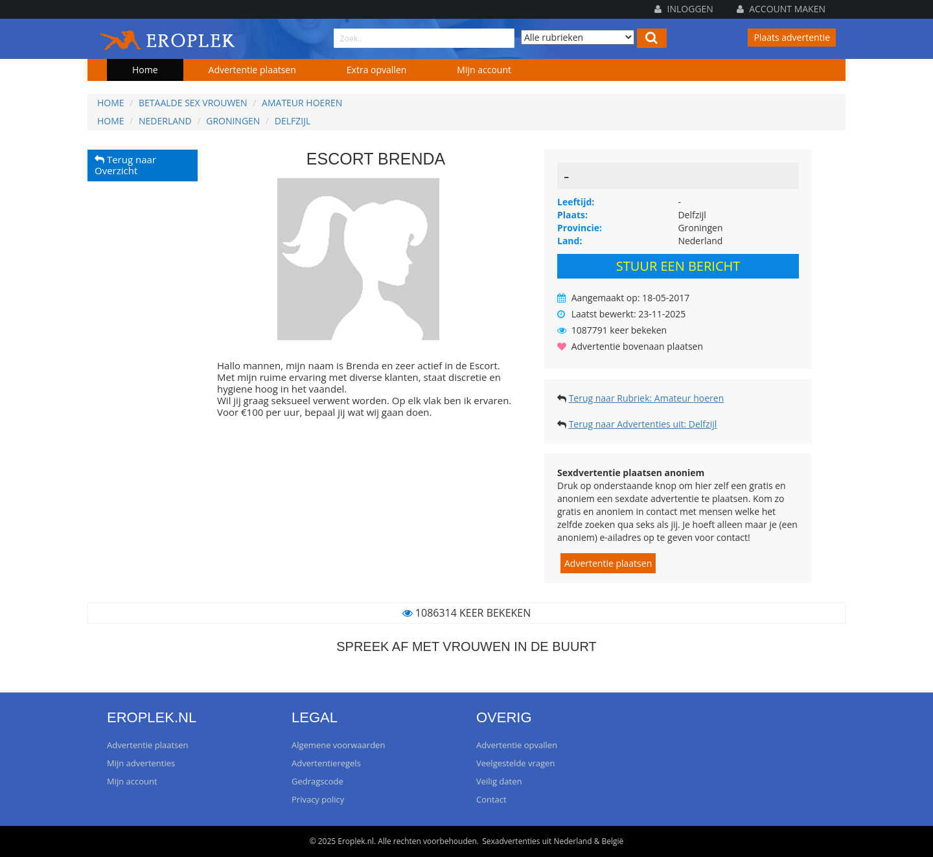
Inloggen (683, 9)
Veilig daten (499, 781)
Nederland (165, 121)
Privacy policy (318, 799)
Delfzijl (292, 121)
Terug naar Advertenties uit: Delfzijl (643, 424)
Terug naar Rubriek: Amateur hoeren (646, 398)
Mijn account (484, 69)
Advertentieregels (326, 763)
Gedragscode (317, 781)
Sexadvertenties (511, 841)
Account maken (781, 9)
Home (145, 69)
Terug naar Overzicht (125, 165)
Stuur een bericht (678, 266)
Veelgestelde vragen (515, 763)
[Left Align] (652, 38)
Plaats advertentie (792, 37)
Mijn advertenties (141, 763)
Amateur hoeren (302, 103)
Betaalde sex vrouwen (193, 103)
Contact (491, 799)
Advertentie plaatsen (252, 69)
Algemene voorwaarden (338, 745)
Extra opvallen (377, 69)
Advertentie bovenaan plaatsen (637, 346)
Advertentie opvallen (516, 745)
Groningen (233, 121)
